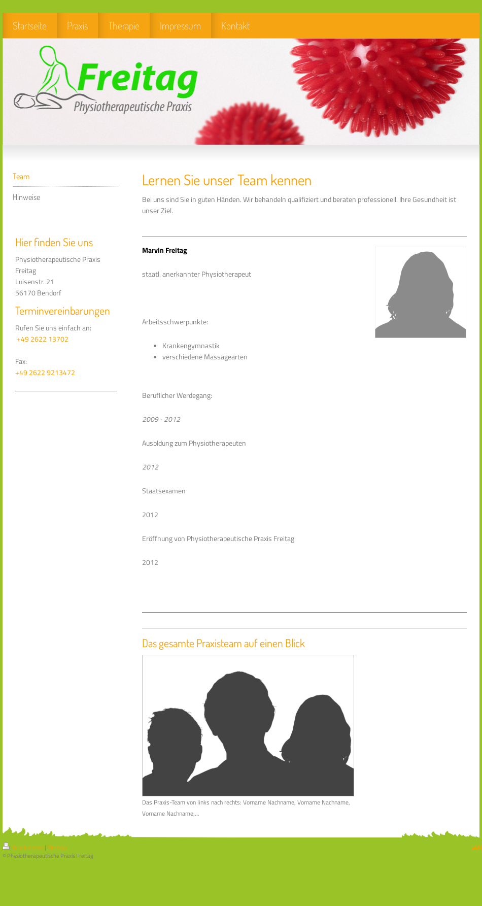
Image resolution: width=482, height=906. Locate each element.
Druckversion (24, 848)
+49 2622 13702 (42, 339)
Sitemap (57, 848)
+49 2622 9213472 (45, 372)
